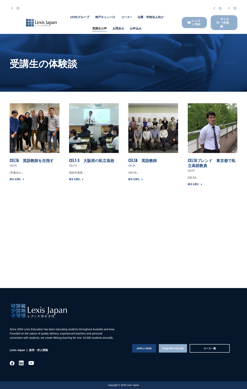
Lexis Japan (17, 350)
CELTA (13, 165)
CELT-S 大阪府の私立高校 (91, 160)
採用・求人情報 (38, 350)
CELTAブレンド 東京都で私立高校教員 (212, 163)
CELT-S (73, 165)
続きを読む (17, 179)
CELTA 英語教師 (142, 160)
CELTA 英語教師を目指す (32, 160)
